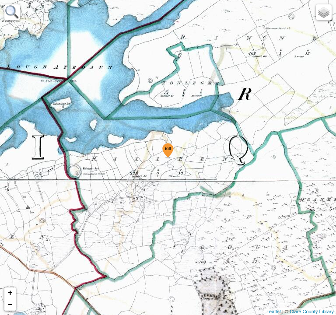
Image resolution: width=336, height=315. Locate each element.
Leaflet (273, 311)
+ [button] (10, 293)
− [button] (10, 305)
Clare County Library (312, 311)
